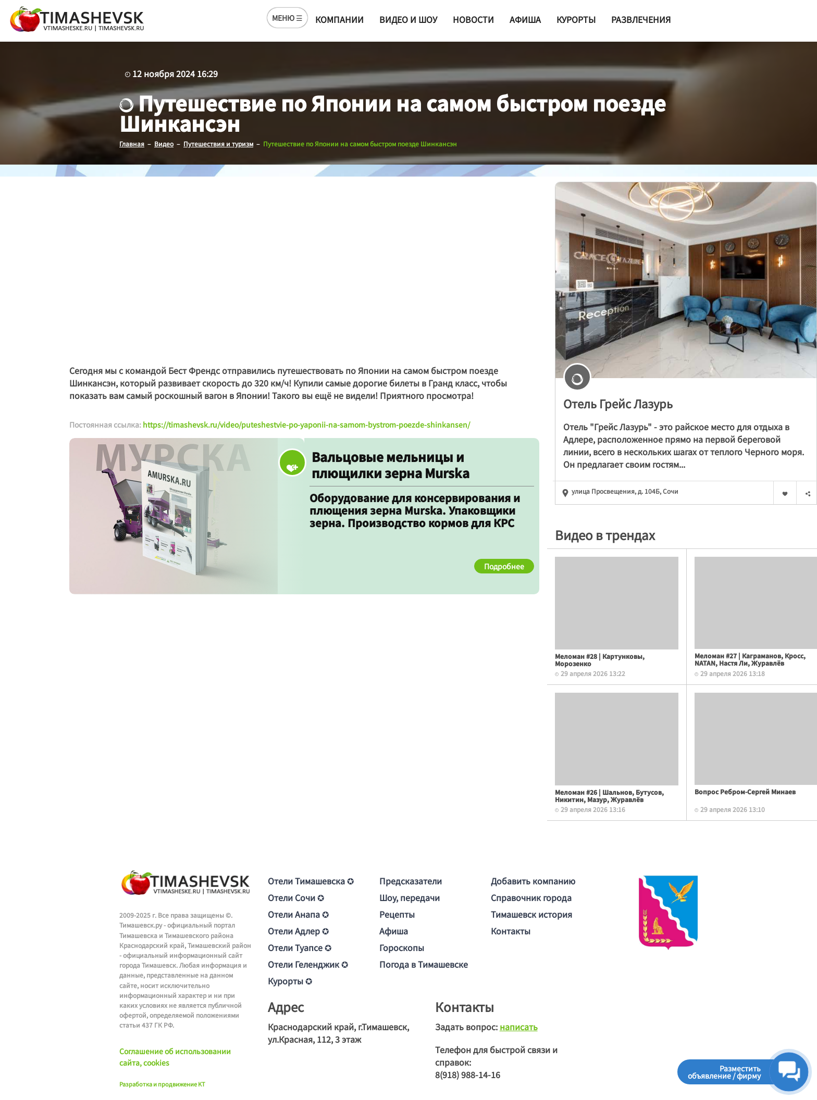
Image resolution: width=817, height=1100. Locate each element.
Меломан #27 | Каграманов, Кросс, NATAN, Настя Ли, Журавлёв (750, 659)
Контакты (510, 931)
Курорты (576, 19)
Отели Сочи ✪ (296, 897)
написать (519, 1026)
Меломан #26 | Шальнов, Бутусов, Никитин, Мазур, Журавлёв (609, 795)
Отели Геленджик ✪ (308, 964)
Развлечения (641, 19)
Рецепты (397, 914)
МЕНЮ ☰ (287, 17)
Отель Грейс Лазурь (618, 402)
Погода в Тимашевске (423, 964)
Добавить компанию (533, 881)
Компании (339, 19)
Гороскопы (401, 947)
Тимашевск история (531, 914)
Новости (473, 19)
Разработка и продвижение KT (162, 1083)
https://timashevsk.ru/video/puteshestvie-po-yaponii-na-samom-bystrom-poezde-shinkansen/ (306, 424)
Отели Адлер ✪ (298, 931)
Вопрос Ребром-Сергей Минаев (745, 790)
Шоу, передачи (409, 897)
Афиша (525, 19)
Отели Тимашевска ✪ (311, 881)
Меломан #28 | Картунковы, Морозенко (600, 659)
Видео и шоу (408, 19)
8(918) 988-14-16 (467, 1074)
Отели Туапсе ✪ (299, 947)
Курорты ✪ (290, 981)
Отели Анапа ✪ (298, 914)
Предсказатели (410, 881)
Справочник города (531, 897)
